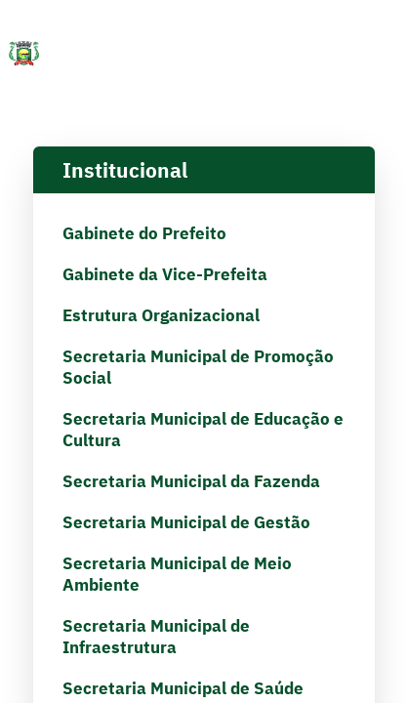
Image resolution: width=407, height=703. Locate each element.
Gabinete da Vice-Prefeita (164, 274)
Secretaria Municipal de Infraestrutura (156, 636)
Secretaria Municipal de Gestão (186, 522)
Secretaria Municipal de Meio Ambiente (177, 574)
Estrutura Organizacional (161, 315)
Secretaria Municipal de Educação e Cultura (203, 429)
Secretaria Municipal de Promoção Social (198, 367)
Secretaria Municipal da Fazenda (191, 481)
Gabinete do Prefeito (144, 233)
